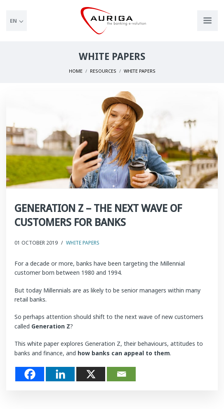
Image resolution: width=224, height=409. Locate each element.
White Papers (82, 242)
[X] (90, 374)
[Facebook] (29, 374)
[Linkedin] (60, 374)
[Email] (121, 374)
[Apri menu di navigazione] (207, 20)
